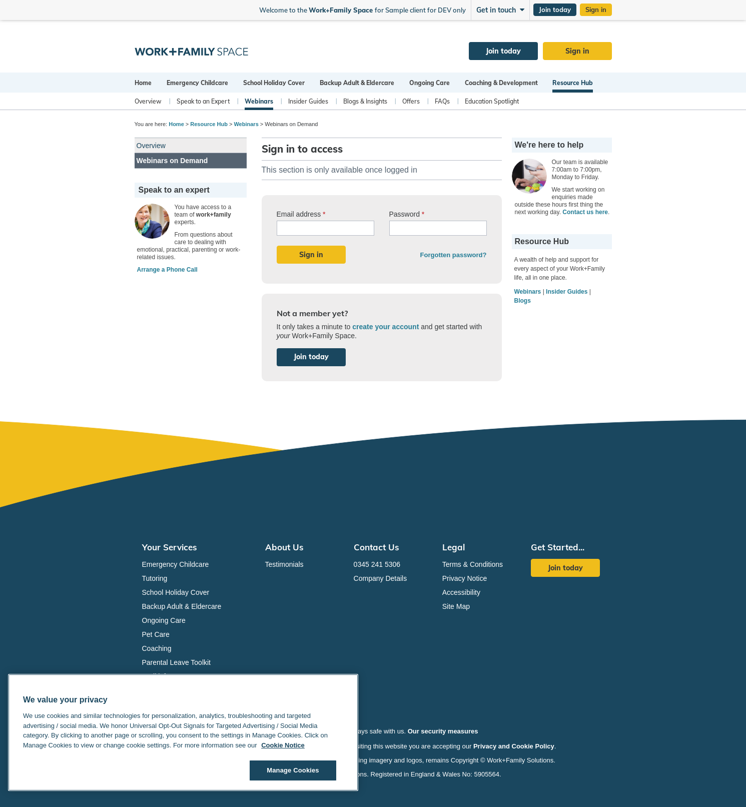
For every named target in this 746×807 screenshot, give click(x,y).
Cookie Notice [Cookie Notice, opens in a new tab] (283, 745)
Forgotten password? (453, 255)
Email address (301, 214)
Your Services (169, 547)
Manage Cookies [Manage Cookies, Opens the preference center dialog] (293, 770)
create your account (385, 327)
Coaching (157, 648)
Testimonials (284, 564)
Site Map (456, 606)
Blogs (522, 300)
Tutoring (155, 578)
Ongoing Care (429, 83)
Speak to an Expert (203, 101)
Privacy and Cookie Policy (513, 746)
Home (143, 83)
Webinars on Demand (172, 161)
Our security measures (443, 731)
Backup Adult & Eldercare (357, 83)
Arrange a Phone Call (167, 269)
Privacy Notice (464, 578)
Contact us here (585, 212)
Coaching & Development (501, 83)
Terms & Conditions (472, 564)
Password (407, 214)
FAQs (442, 101)
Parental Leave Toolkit (176, 662)
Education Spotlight (492, 101)
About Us (284, 547)
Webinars (259, 101)
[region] (183, 732)
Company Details (380, 578)
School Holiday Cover (274, 83)
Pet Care (156, 634)
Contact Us (376, 547)
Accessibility (461, 592)
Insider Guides (308, 101)
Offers (411, 101)
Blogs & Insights (365, 101)
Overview (148, 101)
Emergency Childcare (197, 83)
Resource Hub (572, 83)
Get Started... (557, 547)
